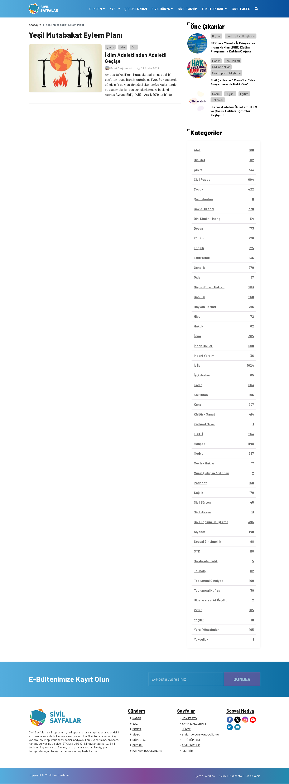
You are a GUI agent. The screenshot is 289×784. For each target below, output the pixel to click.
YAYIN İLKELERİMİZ (194, 724)
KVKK (222, 776)
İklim (123, 47)
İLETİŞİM (187, 751)
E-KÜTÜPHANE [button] (213, 9)
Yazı (133, 47)
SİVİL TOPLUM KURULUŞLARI (200, 734)
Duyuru (216, 36)
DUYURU (138, 745)
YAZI (135, 724)
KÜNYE (186, 729)
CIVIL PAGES (241, 9)
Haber (216, 60)
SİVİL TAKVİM (187, 9)
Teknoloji (217, 100)
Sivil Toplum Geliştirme (240, 36)
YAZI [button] (113, 9)
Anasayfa (35, 24)
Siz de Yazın (252, 776)
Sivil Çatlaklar (221, 66)
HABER (137, 718)
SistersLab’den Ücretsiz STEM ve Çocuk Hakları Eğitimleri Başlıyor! (234, 111)
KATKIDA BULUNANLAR (147, 751)
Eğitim (244, 94)
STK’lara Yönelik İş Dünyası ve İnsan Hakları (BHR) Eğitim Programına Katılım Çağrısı (233, 47)
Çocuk (216, 94)
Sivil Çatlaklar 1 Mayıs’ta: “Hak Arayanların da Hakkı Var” (233, 82)
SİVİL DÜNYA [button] (160, 9)
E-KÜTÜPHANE (191, 740)
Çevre (110, 47)
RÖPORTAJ (139, 740)
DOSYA (137, 729)
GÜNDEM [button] (95, 9)
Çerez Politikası (206, 776)
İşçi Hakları (233, 60)
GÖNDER (242, 679)
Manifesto (236, 776)
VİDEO (136, 734)
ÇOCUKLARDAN (135, 9)
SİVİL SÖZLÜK (191, 745)
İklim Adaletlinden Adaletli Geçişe (136, 58)
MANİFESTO (189, 718)
